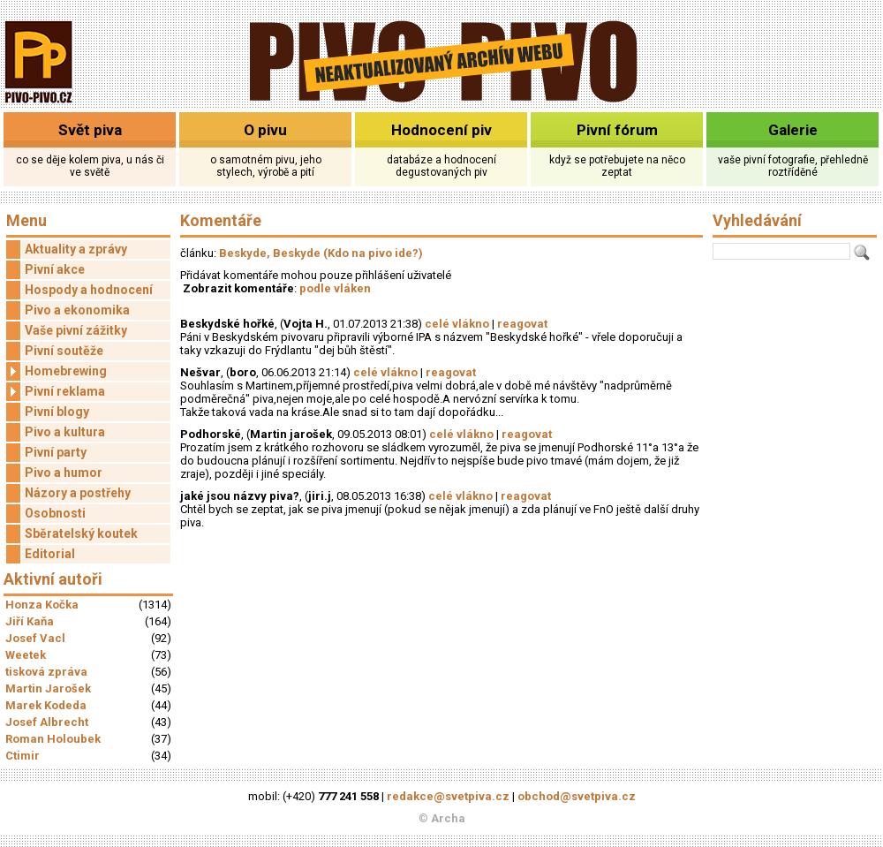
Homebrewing (56, 371)
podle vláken (335, 288)
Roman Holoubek (53, 738)
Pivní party (56, 452)
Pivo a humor (63, 472)
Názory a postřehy (78, 493)
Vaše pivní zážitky (76, 330)
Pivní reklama (55, 391)
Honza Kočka (42, 604)
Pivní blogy (57, 412)
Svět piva (90, 130)
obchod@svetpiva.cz (576, 796)
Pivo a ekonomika (77, 310)
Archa (448, 818)
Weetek (25, 655)
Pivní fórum (617, 130)
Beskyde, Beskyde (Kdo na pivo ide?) (321, 253)
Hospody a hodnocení (89, 290)
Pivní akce (55, 269)
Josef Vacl (35, 638)
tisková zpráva (46, 671)
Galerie (793, 130)
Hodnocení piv (441, 130)
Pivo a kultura (65, 432)
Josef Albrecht (46, 722)
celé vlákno (457, 323)
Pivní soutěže (64, 351)
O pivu (265, 130)
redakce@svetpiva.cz (448, 796)
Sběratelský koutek (81, 533)
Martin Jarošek (48, 688)
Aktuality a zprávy (76, 249)
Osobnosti (55, 513)
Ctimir (22, 755)
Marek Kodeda (46, 705)
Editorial (50, 554)
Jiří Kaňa (29, 621)
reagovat (522, 323)
